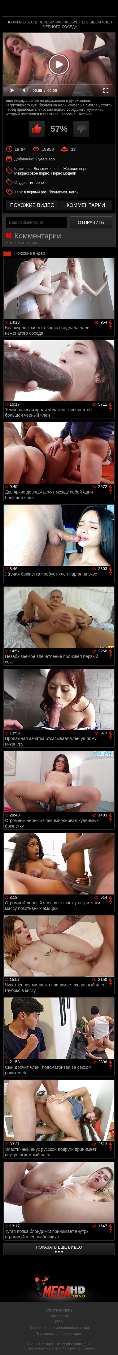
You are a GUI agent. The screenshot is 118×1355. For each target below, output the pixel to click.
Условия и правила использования (59, 1328)
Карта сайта (59, 1316)
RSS (59, 1322)
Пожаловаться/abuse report (59, 1334)
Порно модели (63, 173)
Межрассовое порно (31, 173)
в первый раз (35, 192)
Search (108, 8)
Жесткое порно (76, 169)
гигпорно (36, 182)
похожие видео (32, 205)
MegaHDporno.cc (76, 10)
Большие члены (47, 169)
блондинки (58, 192)
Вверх (109, 1343)
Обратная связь (58, 1310)
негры (74, 192)
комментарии (86, 205)
